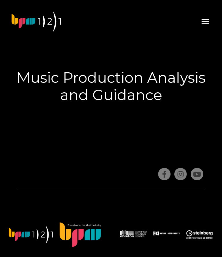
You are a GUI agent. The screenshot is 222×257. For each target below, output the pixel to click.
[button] (205, 21)
